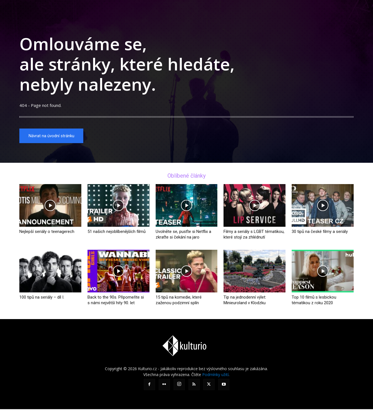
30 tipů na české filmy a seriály (320, 232)
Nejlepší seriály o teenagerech (46, 232)
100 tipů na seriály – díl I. (41, 298)
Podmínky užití (215, 375)
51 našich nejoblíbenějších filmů (117, 232)
